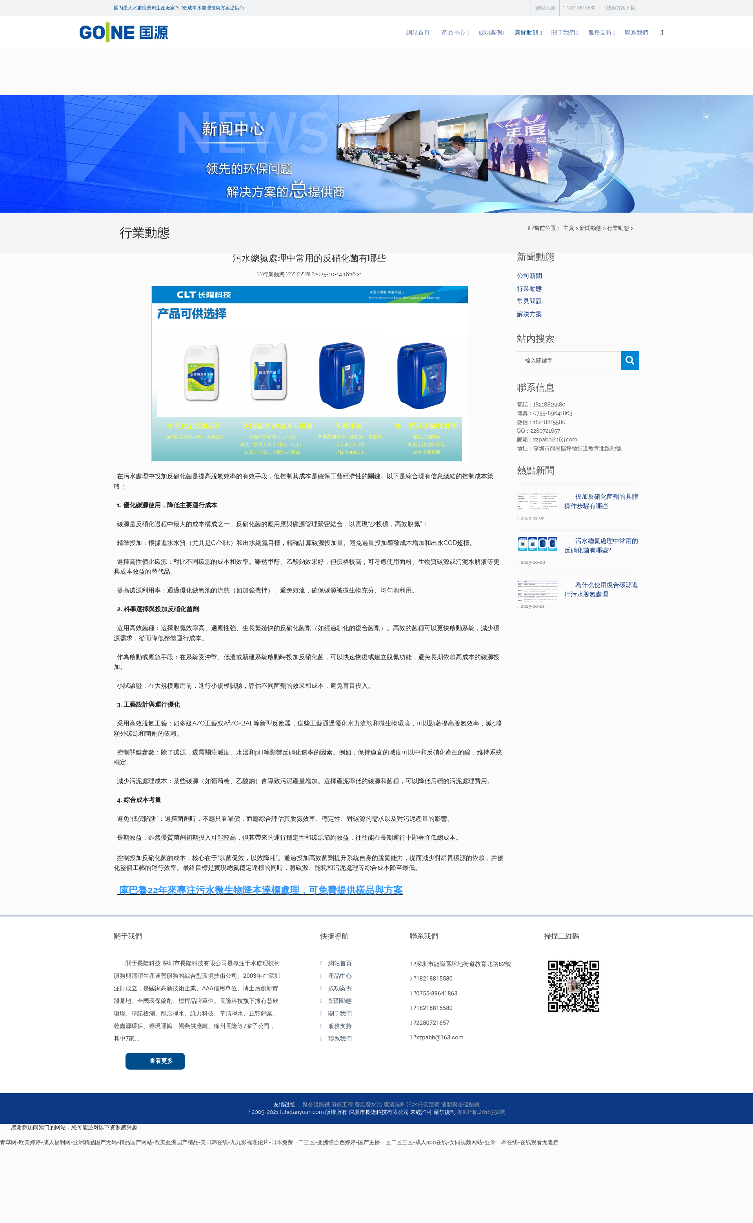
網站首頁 (370, 32)
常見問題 (529, 301)
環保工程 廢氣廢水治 (356, 1106)
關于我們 (524, 32)
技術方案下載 (619, 8)
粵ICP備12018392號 (481, 1113)
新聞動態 (485, 32)
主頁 (568, 228)
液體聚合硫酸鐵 (460, 1106)
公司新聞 (529, 275)
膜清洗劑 (395, 1106)
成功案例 (446, 32)
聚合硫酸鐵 (316, 1106)
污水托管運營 (423, 1106)
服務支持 (562, 32)
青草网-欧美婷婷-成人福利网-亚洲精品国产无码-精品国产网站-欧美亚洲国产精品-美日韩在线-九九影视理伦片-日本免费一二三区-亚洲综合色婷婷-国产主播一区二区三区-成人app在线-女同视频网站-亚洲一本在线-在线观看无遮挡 (279, 1144)
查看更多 (163, 1061)
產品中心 (407, 32)
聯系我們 (601, 32)
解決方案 (529, 314)
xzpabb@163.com (440, 1037)
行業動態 (618, 228)
